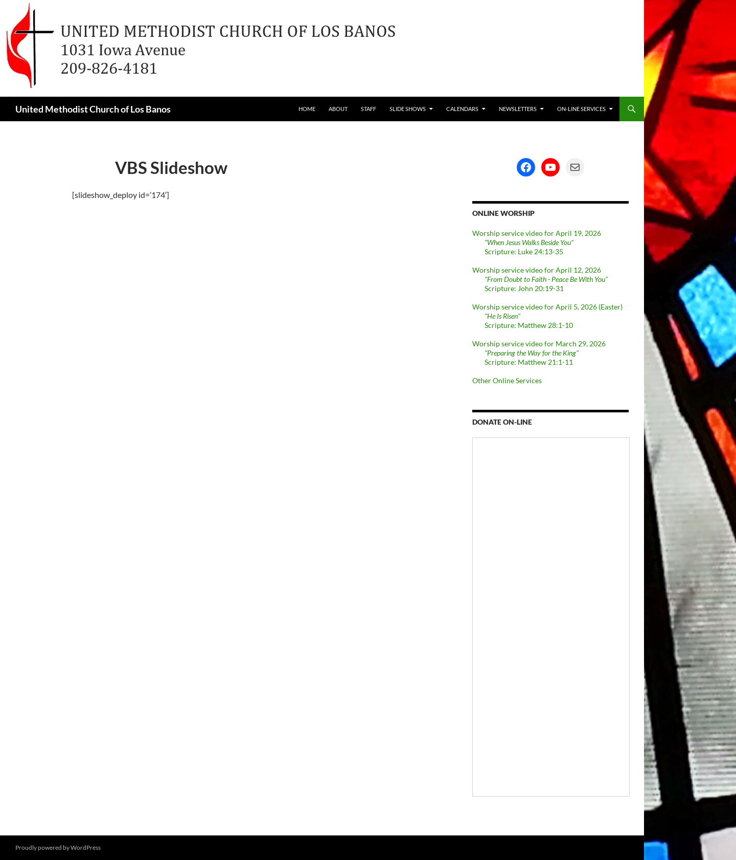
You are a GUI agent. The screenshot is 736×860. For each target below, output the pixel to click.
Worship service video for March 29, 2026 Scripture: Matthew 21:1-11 (539, 352)
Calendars (462, 108)
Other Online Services (507, 380)
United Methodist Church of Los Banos (93, 109)
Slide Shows (407, 108)
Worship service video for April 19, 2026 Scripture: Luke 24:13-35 (536, 242)
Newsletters (518, 108)
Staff (368, 108)
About (338, 108)
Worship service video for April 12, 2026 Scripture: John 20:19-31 (540, 279)
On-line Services (581, 108)
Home (306, 108)
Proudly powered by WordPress (58, 847)
